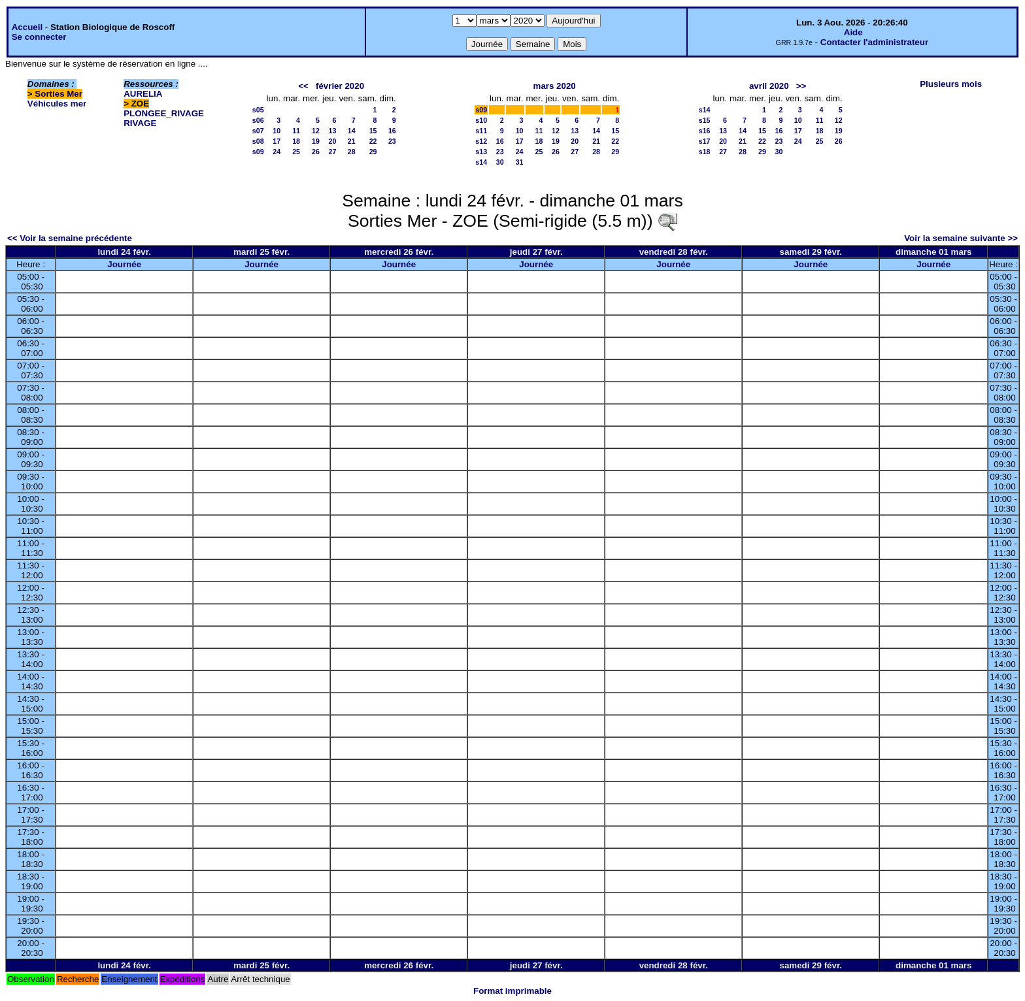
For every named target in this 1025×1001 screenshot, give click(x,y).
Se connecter (39, 37)
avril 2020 (769, 86)
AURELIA (143, 94)
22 (373, 141)
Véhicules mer (56, 103)
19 (316, 141)
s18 (705, 152)
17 (276, 141)
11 (296, 131)
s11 (481, 131)
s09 (258, 152)
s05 (258, 110)
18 (296, 141)
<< (303, 86)
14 (352, 131)
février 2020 (340, 86)
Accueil (27, 27)
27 (333, 152)
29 (373, 152)
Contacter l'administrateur (874, 42)
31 (520, 162)
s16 (705, 131)
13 (333, 131)
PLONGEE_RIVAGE (164, 113)
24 (276, 152)
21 (352, 141)
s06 (258, 120)
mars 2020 (554, 86)
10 (276, 131)
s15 (705, 120)
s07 (258, 131)
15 (373, 131)
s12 (481, 141)
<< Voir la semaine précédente (69, 238)
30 (500, 162)
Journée (124, 264)
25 (296, 152)
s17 (705, 141)
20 (333, 141)
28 (352, 152)
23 (392, 141)
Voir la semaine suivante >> (961, 238)
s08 (258, 141)
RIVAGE (140, 123)
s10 (481, 120)
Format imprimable (512, 991)
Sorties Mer (58, 94)
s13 (481, 152)
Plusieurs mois (951, 84)
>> (801, 86)
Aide (853, 32)
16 (392, 131)
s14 (481, 162)
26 (316, 152)
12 (316, 131)
